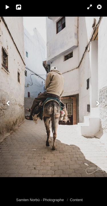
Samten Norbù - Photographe (40, 200)
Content (76, 200)
